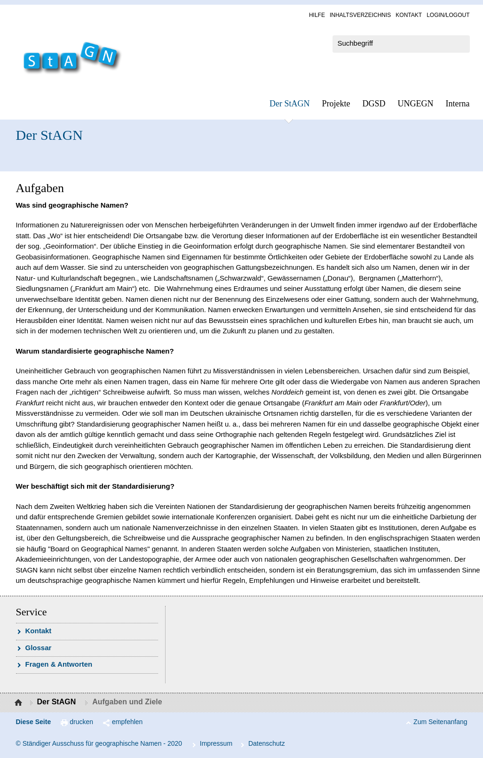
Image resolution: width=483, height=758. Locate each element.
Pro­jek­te (336, 103)
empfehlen (127, 722)
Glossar (38, 648)
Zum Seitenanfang (440, 722)
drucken (81, 722)
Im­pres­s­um (216, 743)
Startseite (19, 702)
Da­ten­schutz (266, 743)
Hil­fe (317, 15)
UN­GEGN (416, 103)
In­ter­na (458, 103)
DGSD (374, 103)
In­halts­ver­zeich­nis (360, 15)
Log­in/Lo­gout (448, 15)
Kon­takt (409, 15)
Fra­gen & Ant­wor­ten (59, 664)
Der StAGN (289, 103)
